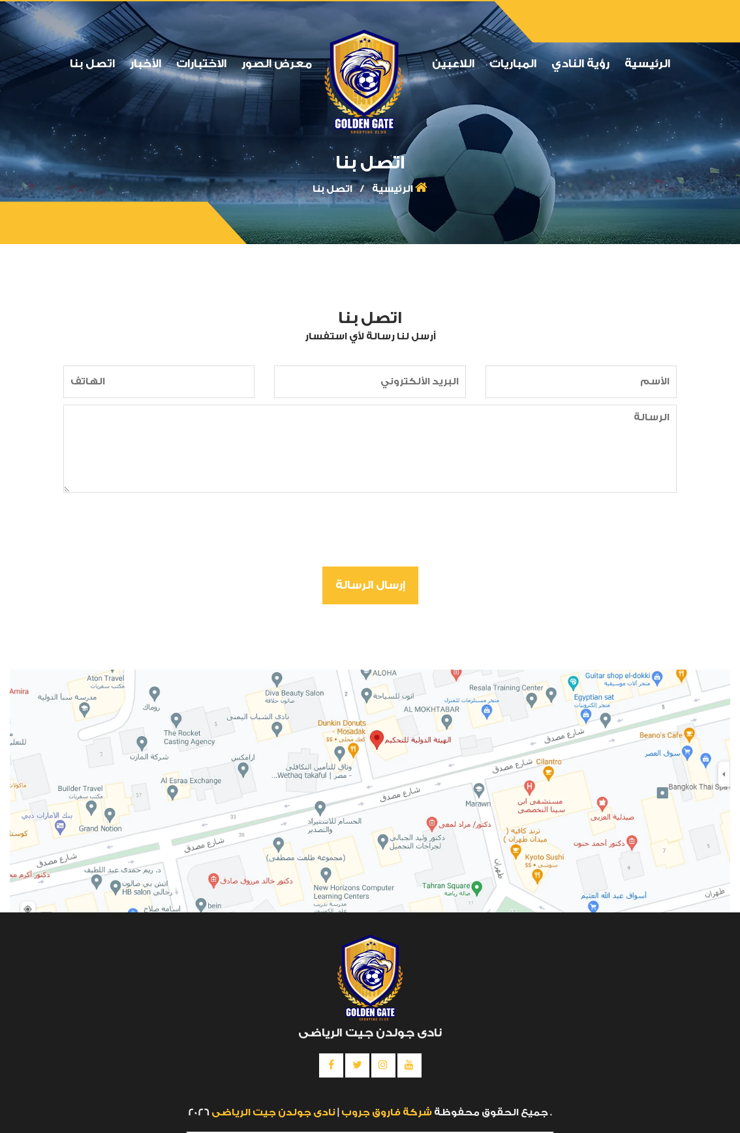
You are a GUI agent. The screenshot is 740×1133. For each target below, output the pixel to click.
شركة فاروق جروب (385, 1112)
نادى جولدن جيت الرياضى (273, 1112)
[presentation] (568, 531)
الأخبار (145, 63)
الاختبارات (201, 63)
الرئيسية (647, 63)
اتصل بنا (92, 63)
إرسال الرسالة (370, 585)
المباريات (512, 63)
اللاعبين (453, 63)
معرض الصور (276, 63)
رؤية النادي (580, 63)
